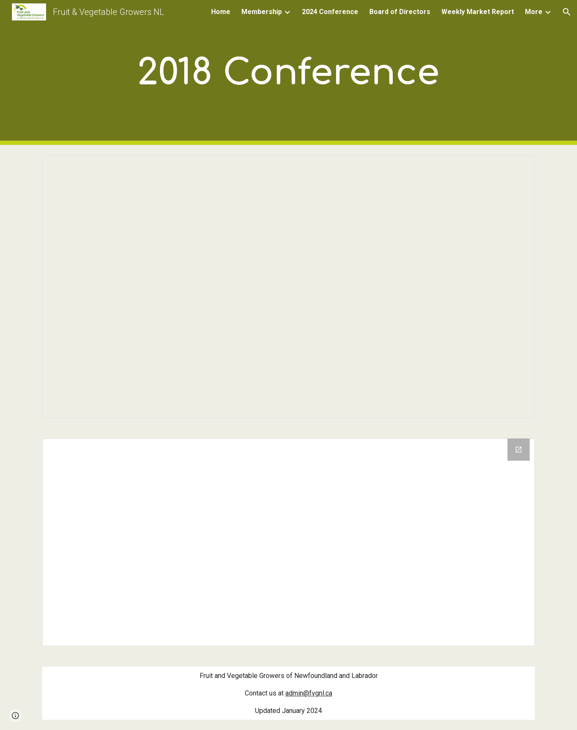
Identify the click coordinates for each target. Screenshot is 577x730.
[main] (289, 72)
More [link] (533, 12)
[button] (567, 12)
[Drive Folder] (288, 542)
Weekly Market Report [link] (477, 12)
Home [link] (220, 12)
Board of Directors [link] (399, 12)
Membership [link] (261, 12)
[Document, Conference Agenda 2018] (288, 286)
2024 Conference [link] (330, 12)
